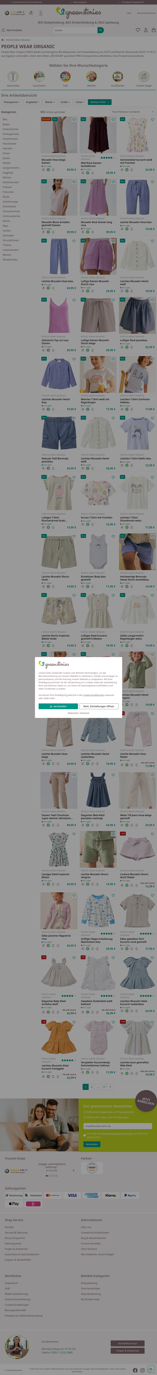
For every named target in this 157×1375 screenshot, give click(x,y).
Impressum (84, 713)
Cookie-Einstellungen (93, 695)
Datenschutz (73, 713)
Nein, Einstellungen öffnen (98, 706)
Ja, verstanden (58, 706)
